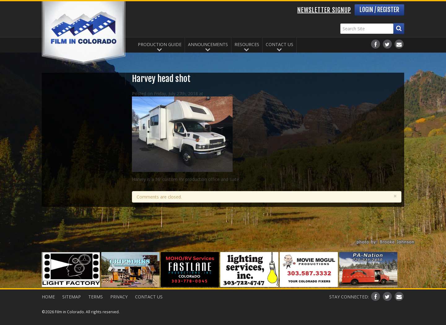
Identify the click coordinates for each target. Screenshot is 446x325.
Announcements (208, 44)
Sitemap (71, 297)
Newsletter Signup (324, 10)
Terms (95, 297)
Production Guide (159, 44)
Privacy (119, 297)
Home (48, 297)
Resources (246, 44)
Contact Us (279, 44)
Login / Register (379, 10)
